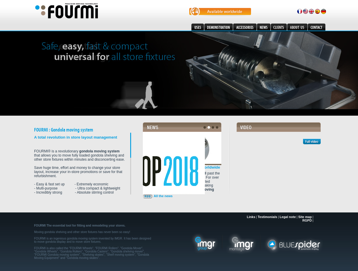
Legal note (288, 217)
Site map (305, 217)
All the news (163, 196)
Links (251, 217)
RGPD (307, 220)
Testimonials (267, 217)
